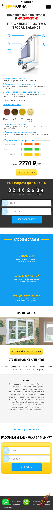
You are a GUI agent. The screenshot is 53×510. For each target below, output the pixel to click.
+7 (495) (26, 2)
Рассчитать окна (26, 172)
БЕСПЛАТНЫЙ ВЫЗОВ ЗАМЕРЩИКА (26, 351)
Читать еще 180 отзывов (26, 429)
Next (49, 331)
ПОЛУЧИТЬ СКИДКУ (27, 219)
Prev (3, 331)
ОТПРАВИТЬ (26, 467)
